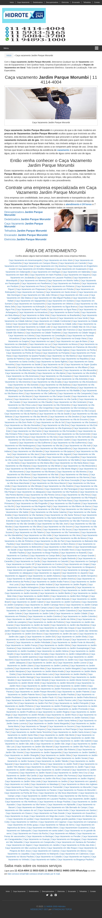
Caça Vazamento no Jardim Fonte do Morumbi (73, 642)
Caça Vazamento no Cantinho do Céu (23, 558)
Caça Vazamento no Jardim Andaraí (36, 584)
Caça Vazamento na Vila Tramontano (62, 532)
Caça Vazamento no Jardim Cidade (71, 613)
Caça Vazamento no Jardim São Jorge (53, 744)
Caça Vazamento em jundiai (20, 819)
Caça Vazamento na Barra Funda (64, 312)
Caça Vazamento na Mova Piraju (40, 347)
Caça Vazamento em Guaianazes (71, 269)
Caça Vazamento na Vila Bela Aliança (60, 387)
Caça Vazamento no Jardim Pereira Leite (57, 700)
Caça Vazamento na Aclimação (31, 306)
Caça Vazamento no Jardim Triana (41, 767)
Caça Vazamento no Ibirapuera (81, 567)
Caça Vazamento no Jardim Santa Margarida (48, 723)
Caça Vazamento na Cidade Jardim (28, 324)
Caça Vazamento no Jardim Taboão (52, 761)
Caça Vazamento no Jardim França (21, 645)
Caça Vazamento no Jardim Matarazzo (42, 590)
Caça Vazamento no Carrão (27, 561)
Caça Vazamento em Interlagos (46, 272)
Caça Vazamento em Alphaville (61, 804)
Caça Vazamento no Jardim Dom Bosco (24, 634)
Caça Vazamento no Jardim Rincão (28, 715)
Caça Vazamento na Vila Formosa (39, 434)
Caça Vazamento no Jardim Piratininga (52, 706)
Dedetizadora (38, 2)
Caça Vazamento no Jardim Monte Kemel (69, 680)
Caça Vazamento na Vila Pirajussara (47, 497)
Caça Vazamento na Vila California (40, 393)
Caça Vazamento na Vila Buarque (33, 390)
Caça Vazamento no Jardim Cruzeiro (23, 619)
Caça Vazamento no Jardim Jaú (41, 663)
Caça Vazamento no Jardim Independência (69, 654)
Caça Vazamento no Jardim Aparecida (57, 587)
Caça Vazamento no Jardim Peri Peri (35, 703)
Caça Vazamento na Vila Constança (71, 408)
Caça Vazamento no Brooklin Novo (58, 550)
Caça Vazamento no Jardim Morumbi (57, 683)
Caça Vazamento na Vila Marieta (20, 350)
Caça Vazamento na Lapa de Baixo (72, 341)
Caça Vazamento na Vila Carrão (62, 399)
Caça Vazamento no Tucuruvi (19, 787)
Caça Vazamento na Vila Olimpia (26, 486)
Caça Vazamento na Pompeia (55, 353)
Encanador (76, 2)
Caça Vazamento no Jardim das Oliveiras (39, 631)
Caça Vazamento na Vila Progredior (31, 503)
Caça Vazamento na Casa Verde (73, 318)
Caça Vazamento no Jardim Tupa (74, 767)
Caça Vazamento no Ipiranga (75, 570)
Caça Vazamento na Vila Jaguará (56, 454)
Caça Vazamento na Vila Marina (61, 356)
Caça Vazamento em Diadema (30, 807)
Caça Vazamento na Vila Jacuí (25, 454)
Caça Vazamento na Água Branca (61, 306)
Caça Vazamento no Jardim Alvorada (24, 579)
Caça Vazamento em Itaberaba (76, 272)
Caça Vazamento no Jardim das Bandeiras (70, 625)
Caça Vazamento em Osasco (19, 813)
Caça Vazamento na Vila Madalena (34, 460)
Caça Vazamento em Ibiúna (73, 851)
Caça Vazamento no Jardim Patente (73, 691)
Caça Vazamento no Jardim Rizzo (61, 715)
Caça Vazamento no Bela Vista (35, 315)
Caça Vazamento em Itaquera (76, 275)
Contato (97, 2)
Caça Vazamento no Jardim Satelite (79, 752)
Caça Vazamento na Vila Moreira (71, 471)
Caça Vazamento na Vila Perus (76, 495)
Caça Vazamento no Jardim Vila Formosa (57, 775)
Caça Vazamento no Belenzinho (27, 547)
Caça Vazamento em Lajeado (82, 781)
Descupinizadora (52, 2)
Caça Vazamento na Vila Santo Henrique (33, 521)
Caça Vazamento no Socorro (61, 726)
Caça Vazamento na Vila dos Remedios (22, 425)
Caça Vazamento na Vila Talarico (29, 532)
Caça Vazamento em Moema (32, 280)
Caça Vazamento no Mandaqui (44, 784)
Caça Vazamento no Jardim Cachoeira (62, 602)
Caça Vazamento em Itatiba (43, 859)
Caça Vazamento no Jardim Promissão (70, 709)
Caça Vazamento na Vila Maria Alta (37, 463)
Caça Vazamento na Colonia (21, 335)
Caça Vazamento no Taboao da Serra (57, 825)
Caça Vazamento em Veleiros (60, 304)
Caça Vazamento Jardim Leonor (72, 663)
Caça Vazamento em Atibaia (62, 833)
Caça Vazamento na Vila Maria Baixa (71, 463)
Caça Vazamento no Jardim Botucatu (53, 599)
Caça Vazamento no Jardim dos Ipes (60, 634)
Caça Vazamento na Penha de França (23, 353)
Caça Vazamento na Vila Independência (53, 448)
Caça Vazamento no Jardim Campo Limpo (34, 607)
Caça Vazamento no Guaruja (36, 839)
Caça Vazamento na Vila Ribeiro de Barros (72, 506)
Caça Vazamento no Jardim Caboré (27, 602)
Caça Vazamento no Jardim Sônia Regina (35, 758)
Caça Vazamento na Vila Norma (74, 477)
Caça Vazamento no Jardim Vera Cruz (70, 773)
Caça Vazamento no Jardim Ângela (70, 584)
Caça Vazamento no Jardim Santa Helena (58, 720)
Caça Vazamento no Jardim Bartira (55, 593)
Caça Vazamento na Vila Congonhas (36, 408)
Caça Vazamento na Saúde (28, 364)
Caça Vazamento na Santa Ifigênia (52, 361)
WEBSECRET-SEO (39, 909)
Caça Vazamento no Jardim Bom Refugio (69, 596)
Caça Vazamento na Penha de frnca (21, 793)
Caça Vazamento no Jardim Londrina (51, 665)
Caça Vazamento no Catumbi (55, 561)
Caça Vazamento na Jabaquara (31, 492)
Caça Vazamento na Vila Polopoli (81, 497)
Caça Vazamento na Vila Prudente (64, 503)
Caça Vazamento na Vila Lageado (29, 457)
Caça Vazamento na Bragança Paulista (75, 859)
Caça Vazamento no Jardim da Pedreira (46, 622)
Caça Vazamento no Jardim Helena (52, 651)
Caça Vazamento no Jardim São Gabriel (73, 741)
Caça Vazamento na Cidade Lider (35, 327)
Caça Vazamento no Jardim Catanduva (58, 610)
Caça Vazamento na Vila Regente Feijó (33, 506)
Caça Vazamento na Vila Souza (57, 529)
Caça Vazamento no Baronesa (29, 544)
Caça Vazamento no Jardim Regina (53, 712)
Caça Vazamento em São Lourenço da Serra (25, 848)
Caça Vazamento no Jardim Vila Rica (43, 778)
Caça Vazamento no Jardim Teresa (30, 764)
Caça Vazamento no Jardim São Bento (57, 735)
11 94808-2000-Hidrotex (55, 906)
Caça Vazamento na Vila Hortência (21, 801)
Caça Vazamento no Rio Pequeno (29, 729)
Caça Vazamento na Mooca (65, 344)
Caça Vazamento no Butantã (73, 552)
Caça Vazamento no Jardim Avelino (78, 590)
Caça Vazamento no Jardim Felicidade (33, 642)
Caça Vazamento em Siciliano (60, 301)
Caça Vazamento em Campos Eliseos (40, 263)
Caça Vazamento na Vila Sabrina (75, 509)
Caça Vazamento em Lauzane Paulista (54, 277)
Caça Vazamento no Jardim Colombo (79, 616)
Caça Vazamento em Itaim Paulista (46, 275)
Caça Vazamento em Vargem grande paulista (55, 819)
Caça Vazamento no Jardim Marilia (70, 674)
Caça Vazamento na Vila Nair (45, 474)
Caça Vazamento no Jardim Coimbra (44, 616)
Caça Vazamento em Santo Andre (53, 810)
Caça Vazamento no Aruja (16, 816)
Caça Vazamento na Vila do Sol (50, 422)
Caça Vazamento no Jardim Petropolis (71, 703)
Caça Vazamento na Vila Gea (44, 437)
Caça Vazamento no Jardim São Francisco (34, 741)
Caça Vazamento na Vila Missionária (79, 466)
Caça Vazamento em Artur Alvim (58, 260)
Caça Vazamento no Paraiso (43, 790)
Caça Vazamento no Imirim (48, 570)
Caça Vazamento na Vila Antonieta (71, 379)
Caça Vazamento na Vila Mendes (28, 451)
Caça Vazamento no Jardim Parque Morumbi (35, 691)
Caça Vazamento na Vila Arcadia (47, 382)
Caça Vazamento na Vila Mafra (66, 460)
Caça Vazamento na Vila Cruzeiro (48, 411)
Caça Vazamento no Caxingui (83, 561)
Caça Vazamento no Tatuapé (33, 726)
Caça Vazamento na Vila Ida (49, 445)
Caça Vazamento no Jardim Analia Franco (50, 581)
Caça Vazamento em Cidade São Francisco (56, 330)
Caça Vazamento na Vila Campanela (74, 393)
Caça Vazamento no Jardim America (58, 579)
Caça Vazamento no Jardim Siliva (55, 755)
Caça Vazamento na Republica (75, 359)
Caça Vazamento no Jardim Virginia (78, 778)
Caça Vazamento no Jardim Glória (54, 645)
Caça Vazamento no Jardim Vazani (35, 773)
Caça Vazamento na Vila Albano (73, 367)
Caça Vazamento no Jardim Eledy (71, 636)
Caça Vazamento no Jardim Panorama (52, 689)
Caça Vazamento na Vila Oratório (58, 486)
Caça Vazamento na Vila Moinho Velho (22, 469)
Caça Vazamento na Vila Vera (66, 535)
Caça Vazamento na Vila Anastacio (56, 376)
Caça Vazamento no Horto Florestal (49, 567)
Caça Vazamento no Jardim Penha (21, 700)
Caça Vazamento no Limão (17, 784)
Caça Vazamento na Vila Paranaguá (61, 489)
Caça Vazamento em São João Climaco (40, 295)
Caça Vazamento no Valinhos (24, 822)
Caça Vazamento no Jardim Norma (37, 686)
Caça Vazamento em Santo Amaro (61, 292)
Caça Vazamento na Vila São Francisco (72, 521)
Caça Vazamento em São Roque (62, 848)
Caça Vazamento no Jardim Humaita (31, 654)
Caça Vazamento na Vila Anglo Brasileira (36, 379)
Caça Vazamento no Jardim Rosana (37, 718)
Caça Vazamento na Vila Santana (28, 515)
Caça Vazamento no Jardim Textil (62, 764)
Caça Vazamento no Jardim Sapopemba (43, 752)
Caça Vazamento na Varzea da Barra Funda (37, 367)
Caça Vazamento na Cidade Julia (61, 324)
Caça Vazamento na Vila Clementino (53, 405)
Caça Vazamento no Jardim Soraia (71, 758)
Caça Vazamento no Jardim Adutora (43, 576)
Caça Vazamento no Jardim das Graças (57, 628)
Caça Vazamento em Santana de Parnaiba (75, 842)
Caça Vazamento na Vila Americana (22, 376)
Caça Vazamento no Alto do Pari (49, 541)
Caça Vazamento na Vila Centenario (70, 402)
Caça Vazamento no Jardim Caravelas (72, 607)
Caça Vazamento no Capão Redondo (59, 558)
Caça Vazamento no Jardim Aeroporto (79, 576)
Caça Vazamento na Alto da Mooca (70, 538)
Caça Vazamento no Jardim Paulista (58, 694)
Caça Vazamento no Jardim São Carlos (46, 738)
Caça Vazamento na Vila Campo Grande (52, 396)
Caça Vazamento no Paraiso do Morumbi (76, 790)
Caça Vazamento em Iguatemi (20, 570)
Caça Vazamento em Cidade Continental (52, 321)
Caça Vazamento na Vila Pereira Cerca (42, 495)
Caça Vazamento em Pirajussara (31, 289)
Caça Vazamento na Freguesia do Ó (37, 338)
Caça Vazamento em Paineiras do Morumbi (77, 347)
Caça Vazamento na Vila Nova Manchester (58, 793)
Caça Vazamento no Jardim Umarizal (53, 770)
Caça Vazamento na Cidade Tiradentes (43, 332)
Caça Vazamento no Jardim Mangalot (63, 668)
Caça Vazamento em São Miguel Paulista (52, 298)
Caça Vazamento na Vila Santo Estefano (46, 518)
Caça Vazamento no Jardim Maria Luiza (35, 674)
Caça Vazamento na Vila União (38, 535)
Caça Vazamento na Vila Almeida (20, 373)
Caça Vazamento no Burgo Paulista (42, 552)
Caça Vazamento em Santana (30, 292)
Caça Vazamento (23, 2)
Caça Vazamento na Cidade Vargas (79, 332)
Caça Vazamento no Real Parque (62, 729)
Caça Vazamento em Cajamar (52, 822)
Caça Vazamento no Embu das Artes (78, 845)
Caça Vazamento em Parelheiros (36, 283)
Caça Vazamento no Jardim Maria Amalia (45, 671)
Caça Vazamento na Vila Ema (55, 425)
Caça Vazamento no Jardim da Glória (58, 619)
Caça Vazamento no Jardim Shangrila (22, 755)
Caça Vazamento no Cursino (49, 564)
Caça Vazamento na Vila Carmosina (30, 399)
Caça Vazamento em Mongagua (65, 839)
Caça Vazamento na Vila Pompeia (21, 500)
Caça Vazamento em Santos (83, 810)
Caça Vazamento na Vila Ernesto (22, 428)
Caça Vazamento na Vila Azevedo (23, 385)
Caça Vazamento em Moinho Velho (63, 280)
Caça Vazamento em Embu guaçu (23, 825)
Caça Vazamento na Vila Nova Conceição (60, 480)
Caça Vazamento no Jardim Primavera (33, 709)
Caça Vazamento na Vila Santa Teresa (62, 515)
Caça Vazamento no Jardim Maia (30, 668)
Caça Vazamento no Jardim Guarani (33, 648)
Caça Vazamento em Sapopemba (30, 301)
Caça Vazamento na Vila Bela (27, 387)
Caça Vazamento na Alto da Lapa (38, 538)
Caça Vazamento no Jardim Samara (72, 718)
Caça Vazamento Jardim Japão (82, 799)
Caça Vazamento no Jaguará (47, 573)
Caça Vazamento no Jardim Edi (40, 636)
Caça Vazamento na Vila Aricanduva (79, 382)
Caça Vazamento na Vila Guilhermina (69, 442)
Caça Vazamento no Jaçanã (74, 573)
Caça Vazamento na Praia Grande (49, 813)
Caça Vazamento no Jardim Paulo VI (39, 697)
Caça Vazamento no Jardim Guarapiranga (70, 648)
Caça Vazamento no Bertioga (40, 836)
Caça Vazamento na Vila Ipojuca (59, 451)
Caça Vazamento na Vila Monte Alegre (59, 469)
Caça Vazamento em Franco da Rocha (30, 833)
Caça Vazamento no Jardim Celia (39, 613)
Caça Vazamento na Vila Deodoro (64, 416)
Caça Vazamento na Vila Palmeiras (27, 489)
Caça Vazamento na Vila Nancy (74, 474)
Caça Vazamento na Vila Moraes (40, 471)
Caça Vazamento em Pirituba (60, 289)
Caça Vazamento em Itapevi (19, 845)
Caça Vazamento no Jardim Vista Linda (23, 781)
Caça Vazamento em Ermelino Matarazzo (36, 269)
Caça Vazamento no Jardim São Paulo (71, 746)
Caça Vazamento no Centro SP (20, 564)
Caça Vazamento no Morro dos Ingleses (79, 784)
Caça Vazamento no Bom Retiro (58, 547)
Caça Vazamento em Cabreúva (74, 854)
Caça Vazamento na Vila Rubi (45, 509)
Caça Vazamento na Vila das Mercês (30, 416)
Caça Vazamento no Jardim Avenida (21, 593)
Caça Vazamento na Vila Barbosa (55, 385)
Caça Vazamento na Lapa (42, 341)
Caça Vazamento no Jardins (55, 781)
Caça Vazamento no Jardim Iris (53, 657)
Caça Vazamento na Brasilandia (65, 315)
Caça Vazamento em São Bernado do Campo (66, 807)
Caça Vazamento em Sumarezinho (29, 304)
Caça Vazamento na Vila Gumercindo (73, 434)
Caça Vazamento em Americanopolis (25, 260)
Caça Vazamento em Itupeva (77, 856)
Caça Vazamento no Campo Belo (45, 555)
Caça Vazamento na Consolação (51, 335)
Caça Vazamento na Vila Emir (84, 425)
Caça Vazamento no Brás (29, 550)
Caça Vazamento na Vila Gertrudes (75, 437)
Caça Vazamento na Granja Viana (71, 338)
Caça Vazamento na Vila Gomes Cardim (52, 440)
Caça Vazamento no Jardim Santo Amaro (71, 732)
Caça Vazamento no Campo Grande (78, 555)
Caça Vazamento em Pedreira (66, 283)
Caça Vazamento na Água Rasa (62, 309)
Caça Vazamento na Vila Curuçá (80, 411)
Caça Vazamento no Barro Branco (60, 544)
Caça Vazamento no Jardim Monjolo (32, 680)
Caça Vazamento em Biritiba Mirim (42, 828)
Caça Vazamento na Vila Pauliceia (62, 492)
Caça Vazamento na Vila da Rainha (21, 414)
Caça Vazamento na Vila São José (52, 524)
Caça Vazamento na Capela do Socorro (39, 318)
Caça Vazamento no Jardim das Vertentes (78, 631)
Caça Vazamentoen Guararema (74, 828)
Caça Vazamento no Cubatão (48, 856)
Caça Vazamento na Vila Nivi (46, 477)
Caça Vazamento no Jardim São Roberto (56, 749)
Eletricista (65, 2)
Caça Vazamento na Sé (52, 364)
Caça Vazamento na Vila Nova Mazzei (48, 483)
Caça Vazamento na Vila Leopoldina (63, 457)
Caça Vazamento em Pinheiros (60, 286)
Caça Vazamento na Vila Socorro (58, 526)
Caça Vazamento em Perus (32, 286)
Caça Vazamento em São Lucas (74, 295)
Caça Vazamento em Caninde (72, 263)
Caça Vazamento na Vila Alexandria (80, 370)
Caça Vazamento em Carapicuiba (39, 842)
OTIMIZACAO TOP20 (62, 909)
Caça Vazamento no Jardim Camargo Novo (44, 605)
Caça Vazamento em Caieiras (45, 851)
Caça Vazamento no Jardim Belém (33, 596)
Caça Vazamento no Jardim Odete (70, 686)
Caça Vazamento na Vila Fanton (27, 431)
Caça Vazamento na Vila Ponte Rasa (55, 500)
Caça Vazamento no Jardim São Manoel (34, 746)
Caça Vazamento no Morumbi (77, 787)
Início (12, 2)
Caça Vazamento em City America (51, 266)
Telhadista (87, 2)
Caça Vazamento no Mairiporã (44, 854)
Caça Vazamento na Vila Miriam (46, 466)
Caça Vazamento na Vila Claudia (37, 402)
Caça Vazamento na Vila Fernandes (59, 431)
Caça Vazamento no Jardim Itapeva (31, 660)
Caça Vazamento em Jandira (47, 845)
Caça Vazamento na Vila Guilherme (34, 442)
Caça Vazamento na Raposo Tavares (42, 359)
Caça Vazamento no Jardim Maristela (52, 677)
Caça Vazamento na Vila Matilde (65, 390)
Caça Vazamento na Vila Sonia (27, 529)
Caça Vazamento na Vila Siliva (27, 526)
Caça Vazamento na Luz (40, 344)
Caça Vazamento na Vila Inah (77, 445)
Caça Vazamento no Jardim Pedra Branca (77, 697)
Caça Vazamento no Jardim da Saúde (32, 625)
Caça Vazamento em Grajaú (76, 564)
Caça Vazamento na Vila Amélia (81, 373)
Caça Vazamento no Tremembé (48, 787)
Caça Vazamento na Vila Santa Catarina (48, 512)
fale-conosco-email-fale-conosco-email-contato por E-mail (34, 874)
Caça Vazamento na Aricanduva (32, 312)
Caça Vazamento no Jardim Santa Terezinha (31, 732)
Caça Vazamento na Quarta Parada (29, 356)
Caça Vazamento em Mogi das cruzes (47, 816)
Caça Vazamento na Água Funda (31, 309)
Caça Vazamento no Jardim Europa (53, 639)
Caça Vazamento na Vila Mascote (47, 370)
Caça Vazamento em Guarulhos (80, 813)
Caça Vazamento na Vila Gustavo (81, 422)
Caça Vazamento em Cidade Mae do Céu (71, 327)
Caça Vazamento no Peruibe (67, 836)
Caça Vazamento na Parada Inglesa (53, 350)
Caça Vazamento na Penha (83, 350)
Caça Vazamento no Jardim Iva (63, 660)
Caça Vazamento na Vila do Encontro (71, 419)
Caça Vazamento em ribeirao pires (81, 816)
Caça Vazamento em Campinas (82, 822)
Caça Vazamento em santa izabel (48, 830)
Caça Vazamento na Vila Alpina (51, 373)
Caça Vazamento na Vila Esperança (55, 428)
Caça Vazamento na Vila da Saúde (54, 414)
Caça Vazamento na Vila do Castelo (36, 419)
